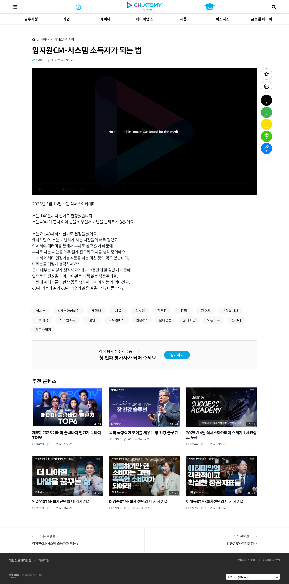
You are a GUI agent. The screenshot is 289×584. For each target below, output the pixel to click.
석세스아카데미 (64, 39)
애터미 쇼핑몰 (247, 560)
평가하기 (177, 355)
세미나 (44, 39)
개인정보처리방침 (20, 560)
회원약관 (44, 560)
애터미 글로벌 (271, 560)
